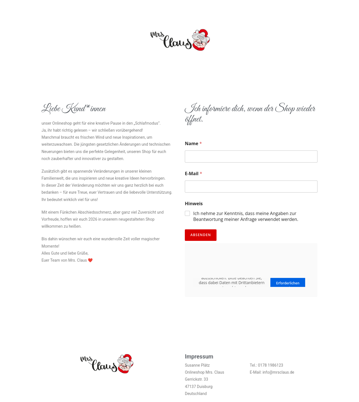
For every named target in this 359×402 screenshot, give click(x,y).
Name (193, 143)
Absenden (200, 234)
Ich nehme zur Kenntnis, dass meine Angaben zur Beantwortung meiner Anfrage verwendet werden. (245, 216)
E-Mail (193, 173)
